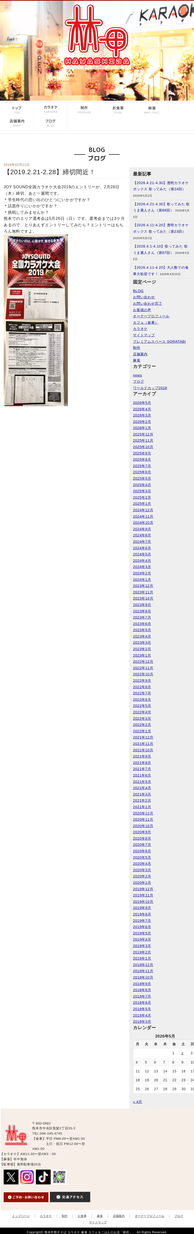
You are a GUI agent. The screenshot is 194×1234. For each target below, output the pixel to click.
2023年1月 (142, 655)
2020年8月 (142, 838)
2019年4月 (142, 939)
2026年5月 (142, 403)
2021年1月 (142, 807)
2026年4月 (142, 409)
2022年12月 (143, 662)
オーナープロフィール (151, 316)
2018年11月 (143, 971)
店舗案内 (140, 354)
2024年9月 (142, 529)
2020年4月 (142, 864)
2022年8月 (142, 687)
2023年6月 (142, 624)
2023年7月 (142, 617)
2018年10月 (143, 977)
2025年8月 (142, 459)
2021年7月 (142, 769)
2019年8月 (142, 914)
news (137, 375)
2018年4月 (142, 1015)
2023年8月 (142, 611)
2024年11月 (143, 516)
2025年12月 (143, 434)
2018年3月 (142, 1022)
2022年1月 (142, 731)
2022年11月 (143, 668)
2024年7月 (142, 542)
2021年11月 (143, 744)
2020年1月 (142, 883)
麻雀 (136, 360)
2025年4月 (142, 485)
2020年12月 (143, 813)
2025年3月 (142, 491)
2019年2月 (142, 952)
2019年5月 (142, 933)
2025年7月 (142, 466)
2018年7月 (142, 996)
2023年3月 (142, 643)
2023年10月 (143, 598)
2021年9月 (142, 756)
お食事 (82, 1216)
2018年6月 (142, 1003)
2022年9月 (142, 681)
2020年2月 (142, 876)
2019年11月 (143, 895)
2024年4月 (142, 561)
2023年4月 (142, 636)
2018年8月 (142, 990)
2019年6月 (142, 927)
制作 (136, 348)
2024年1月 (142, 580)
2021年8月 (142, 763)
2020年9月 (142, 832)
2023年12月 (143, 586)
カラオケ (140, 329)
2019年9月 (142, 908)
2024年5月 (142, 554)
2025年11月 (143, 440)
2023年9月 (142, 605)
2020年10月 (143, 826)
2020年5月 (142, 857)
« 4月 (137, 1102)
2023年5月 (142, 630)
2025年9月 (142, 453)
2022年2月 (142, 725)
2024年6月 (142, 548)
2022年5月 (142, 706)
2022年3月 (142, 719)
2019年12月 (143, 889)
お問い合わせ (144, 297)
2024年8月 (142, 535)
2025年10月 (143, 447)
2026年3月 (142, 415)
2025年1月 (142, 504)
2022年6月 (142, 700)
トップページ (21, 1216)
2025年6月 (142, 472)
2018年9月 (142, 984)
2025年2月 (142, 497)
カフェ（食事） (146, 322)
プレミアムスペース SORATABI (159, 341)
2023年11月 (143, 592)
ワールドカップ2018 (150, 388)
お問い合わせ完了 (147, 303)
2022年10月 (143, 674)
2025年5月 (142, 478)
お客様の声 (142, 310)
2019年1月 (142, 958)
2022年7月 (142, 693)
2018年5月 (142, 1009)
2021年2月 (142, 800)
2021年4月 (142, 788)
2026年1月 (142, 428)
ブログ (138, 381)
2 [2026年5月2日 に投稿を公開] (182, 1053)
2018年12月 (143, 965)
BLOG (138, 291)
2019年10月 (143, 902)
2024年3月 (142, 567)
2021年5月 (142, 782)
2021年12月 (143, 737)
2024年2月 (142, 573)
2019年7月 (142, 921)
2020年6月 (142, 851)
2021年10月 (143, 750)
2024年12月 (143, 510)
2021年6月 (142, 775)
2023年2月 (142, 649)
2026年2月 (142, 422)
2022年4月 (142, 712)
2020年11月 (143, 819)
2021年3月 (142, 794)
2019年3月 (142, 946)
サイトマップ (144, 335)
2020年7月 (142, 845)
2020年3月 (142, 870)
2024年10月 (143, 523)
